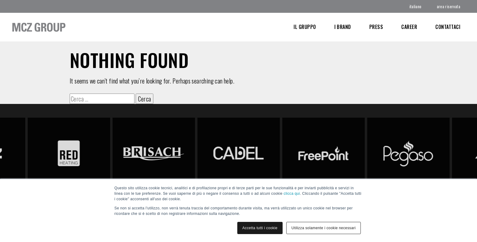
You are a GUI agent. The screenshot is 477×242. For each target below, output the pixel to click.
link (202, 121)
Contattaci (447, 26)
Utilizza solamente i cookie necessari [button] (323, 228)
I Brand (342, 26)
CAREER (409, 26)
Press (376, 26)
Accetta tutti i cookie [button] (260, 228)
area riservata (448, 6)
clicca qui (292, 193)
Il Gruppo (305, 26)
